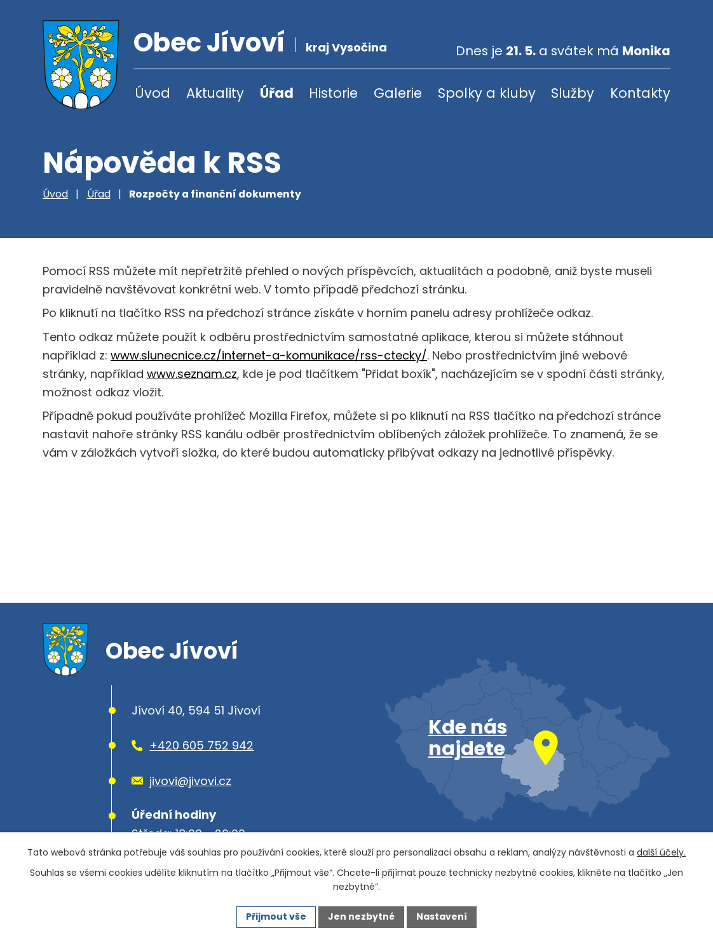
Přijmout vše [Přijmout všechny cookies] (276, 916)
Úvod (152, 93)
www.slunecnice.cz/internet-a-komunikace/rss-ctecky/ (269, 355)
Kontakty (640, 93)
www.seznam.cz (192, 374)
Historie (333, 93)
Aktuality (215, 93)
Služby (572, 93)
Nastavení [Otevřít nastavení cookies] (441, 916)
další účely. (661, 852)
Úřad (277, 93)
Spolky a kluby (487, 93)
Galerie (398, 93)
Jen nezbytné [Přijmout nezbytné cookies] (361, 916)
